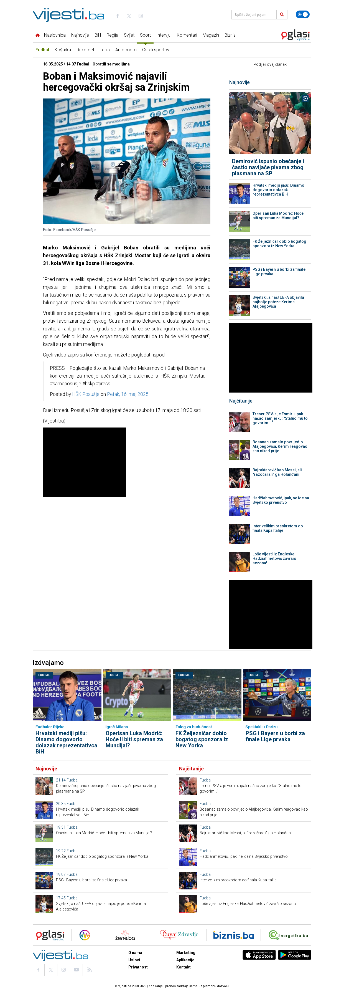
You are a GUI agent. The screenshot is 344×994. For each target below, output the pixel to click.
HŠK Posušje (86, 394)
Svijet (129, 35)
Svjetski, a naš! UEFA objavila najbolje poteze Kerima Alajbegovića (278, 301)
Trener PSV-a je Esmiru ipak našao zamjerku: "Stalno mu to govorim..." (280, 418)
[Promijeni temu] (303, 14)
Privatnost (138, 967)
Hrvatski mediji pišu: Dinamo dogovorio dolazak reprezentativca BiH (278, 189)
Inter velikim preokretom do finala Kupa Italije (278, 528)
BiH (98, 35)
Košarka (63, 49)
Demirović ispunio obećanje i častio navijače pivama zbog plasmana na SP (268, 167)
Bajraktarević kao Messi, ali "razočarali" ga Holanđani (277, 472)
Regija (112, 35)
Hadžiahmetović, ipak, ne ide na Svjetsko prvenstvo (281, 500)
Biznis (230, 35)
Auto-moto (126, 49)
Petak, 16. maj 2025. (128, 394)
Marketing (185, 952)
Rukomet (85, 49)
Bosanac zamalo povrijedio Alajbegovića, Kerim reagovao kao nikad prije (280, 446)
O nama (135, 952)
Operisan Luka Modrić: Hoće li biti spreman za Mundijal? (280, 215)
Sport (145, 35)
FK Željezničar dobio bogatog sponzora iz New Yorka (279, 243)
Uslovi (134, 960)
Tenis (105, 49)
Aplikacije (185, 960)
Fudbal (42, 49)
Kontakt (183, 967)
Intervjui (163, 35)
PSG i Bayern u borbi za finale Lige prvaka (279, 271)
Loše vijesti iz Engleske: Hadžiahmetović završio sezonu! (274, 558)
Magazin (211, 35)
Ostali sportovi (156, 49)
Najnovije (80, 35)
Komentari (187, 35)
